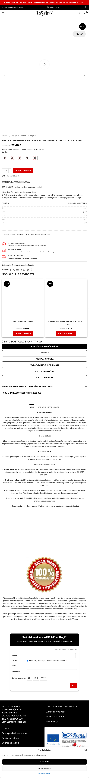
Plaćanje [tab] (44, 353)
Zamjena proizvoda (56, 711)
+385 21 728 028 (53, 7)
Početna (5, 136)
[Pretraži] (80, 13)
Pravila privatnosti (43, 774)
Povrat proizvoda (55, 716)
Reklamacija (52, 721)
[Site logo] (44, 13)
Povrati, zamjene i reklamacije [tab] (44, 365)
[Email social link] (17, 269)
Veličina (5, 152)
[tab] (31, 407)
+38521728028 (15, 719)
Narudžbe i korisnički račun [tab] (44, 346)
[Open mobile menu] (3, 13)
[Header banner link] (44, 2)
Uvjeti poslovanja (10, 743)
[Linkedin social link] (21, 269)
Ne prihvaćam (44, 768)
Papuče (14, 136)
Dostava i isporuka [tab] (44, 359)
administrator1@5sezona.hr (12, 7)
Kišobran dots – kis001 (23, 322)
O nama (5, 728)
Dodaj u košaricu (23, 171)
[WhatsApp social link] (24, 269)
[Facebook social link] (10, 269)
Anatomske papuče (27, 136)
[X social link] (14, 269)
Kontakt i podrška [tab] (44, 378)
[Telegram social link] (27, 269)
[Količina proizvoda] (6, 170)
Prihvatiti (44, 762)
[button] (85, 750)
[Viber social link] (31, 269)
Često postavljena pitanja (15, 733)
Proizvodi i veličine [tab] (44, 371)
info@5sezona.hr (17, 722)
